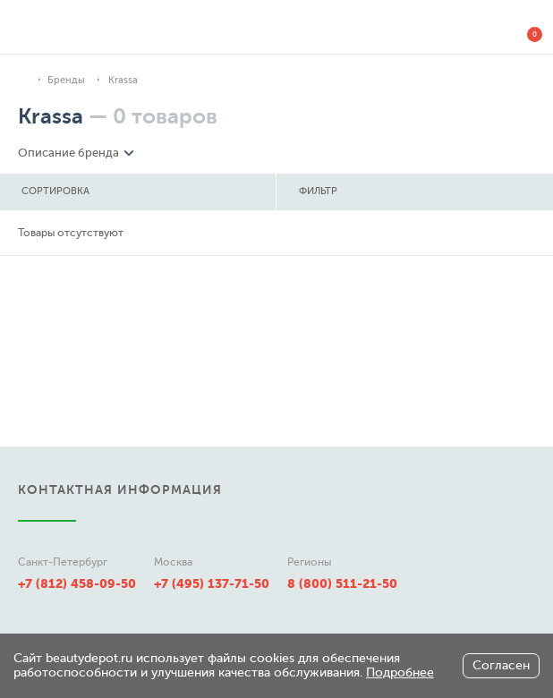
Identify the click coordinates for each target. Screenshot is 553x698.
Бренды (66, 80)
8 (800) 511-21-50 (342, 583)
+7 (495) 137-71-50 (211, 583)
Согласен (501, 665)
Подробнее (400, 672)
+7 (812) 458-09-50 (77, 583)
